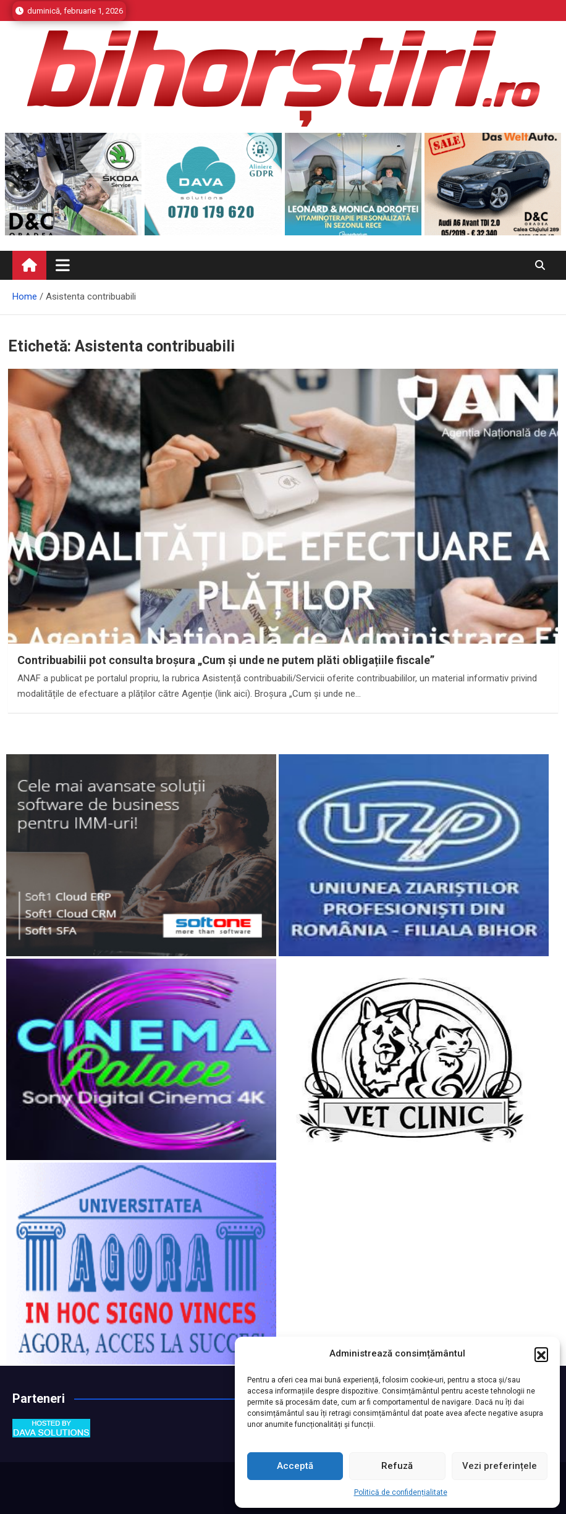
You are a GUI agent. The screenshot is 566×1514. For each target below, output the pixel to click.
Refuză (397, 1465)
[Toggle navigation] (62, 265)
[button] (541, 1354)
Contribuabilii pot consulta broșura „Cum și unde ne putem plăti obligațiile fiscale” (225, 660)
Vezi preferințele (499, 1465)
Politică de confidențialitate (400, 1492)
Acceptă (295, 1465)
